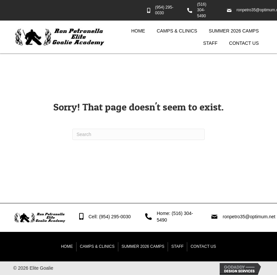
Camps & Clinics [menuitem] (97, 246)
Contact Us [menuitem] (203, 246)
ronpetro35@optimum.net (250, 216)
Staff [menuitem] (177, 246)
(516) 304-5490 (201, 10)
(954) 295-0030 (115, 216)
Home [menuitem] (67, 246)
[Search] (138, 134)
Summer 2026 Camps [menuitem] (143, 246)
